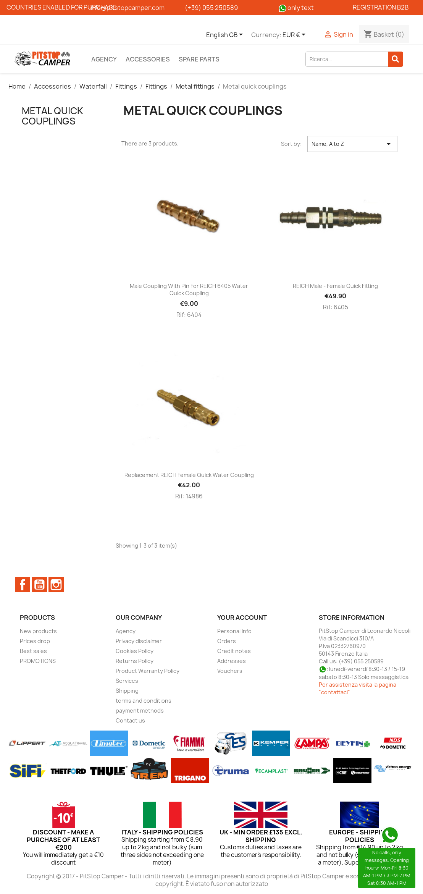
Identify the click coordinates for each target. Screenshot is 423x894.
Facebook (22, 584)
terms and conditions (143, 700)
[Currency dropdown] (295, 35)
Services (127, 680)
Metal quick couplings (52, 115)
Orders (226, 641)
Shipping (127, 690)
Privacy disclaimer (139, 641)
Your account (242, 617)
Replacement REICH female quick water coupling (189, 475)
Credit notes (234, 651)
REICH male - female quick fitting (335, 285)
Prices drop (35, 641)
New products (38, 631)
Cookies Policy (134, 651)
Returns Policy (134, 660)
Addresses (231, 660)
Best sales (33, 651)
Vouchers (229, 670)
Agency (104, 59)
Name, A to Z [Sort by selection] (352, 144)
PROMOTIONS (38, 660)
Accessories (148, 59)
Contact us (130, 720)
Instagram (56, 584)
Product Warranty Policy (147, 670)
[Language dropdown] (225, 35)
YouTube (39, 584)
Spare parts (199, 59)
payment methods (140, 710)
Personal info (234, 631)
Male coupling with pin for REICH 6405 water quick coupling (189, 289)
